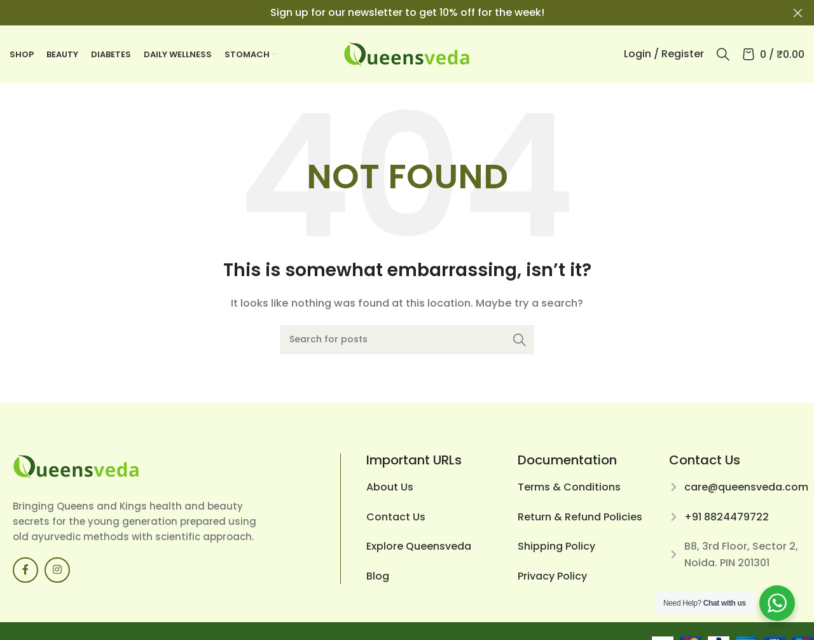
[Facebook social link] (25, 570)
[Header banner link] (388, 12)
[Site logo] (407, 53)
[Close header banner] (798, 12)
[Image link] (76, 466)
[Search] (723, 54)
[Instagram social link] (57, 570)
